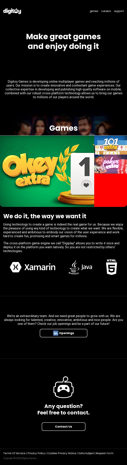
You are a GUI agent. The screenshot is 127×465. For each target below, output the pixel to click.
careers (106, 11)
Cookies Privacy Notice (62, 453)
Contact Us (63, 426)
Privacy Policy (36, 453)
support (119, 11)
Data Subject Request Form (95, 453)
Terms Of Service (14, 453)
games (94, 11)
